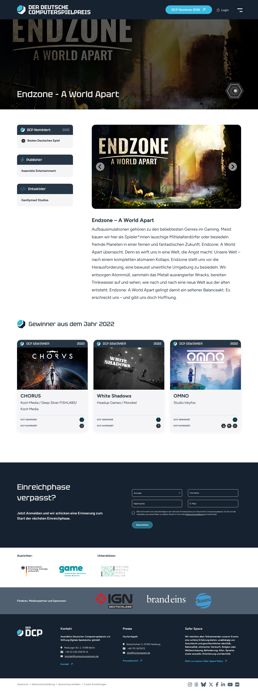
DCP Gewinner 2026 (186, 10)
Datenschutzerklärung (194, 514)
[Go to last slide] (100, 166)
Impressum (23, 684)
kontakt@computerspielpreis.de (82, 656)
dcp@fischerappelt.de (138, 653)
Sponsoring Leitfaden (69, 684)
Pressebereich (130, 660)
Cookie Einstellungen (95, 684)
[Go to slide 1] (165, 205)
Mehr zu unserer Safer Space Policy (204, 661)
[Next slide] (233, 166)
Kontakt (65, 664)
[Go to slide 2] (168, 205)
